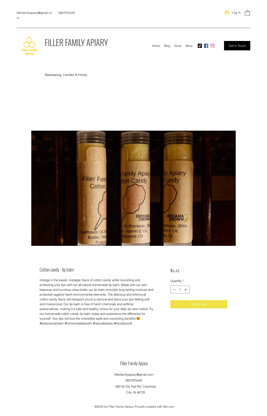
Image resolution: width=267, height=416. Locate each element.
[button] (247, 13)
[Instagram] (212, 46)
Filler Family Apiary (134, 363)
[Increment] (186, 289)
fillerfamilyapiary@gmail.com (134, 374)
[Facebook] (206, 46)
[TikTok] (200, 46)
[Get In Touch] (237, 45)
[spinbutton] (179, 289)
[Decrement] (174, 289)
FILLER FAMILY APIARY (76, 42)
